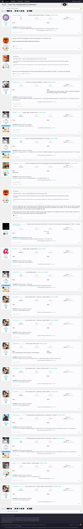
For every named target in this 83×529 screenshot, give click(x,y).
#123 (79, 75)
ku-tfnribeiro (15, 163)
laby (13, 132)
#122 (79, 48)
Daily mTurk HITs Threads (11, 6)
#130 (79, 265)
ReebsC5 (6, 255)
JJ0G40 (6, 422)
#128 (79, 217)
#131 (79, 289)
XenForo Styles (33, 524)
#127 (79, 184)
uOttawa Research (16, 15)
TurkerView (54, 30)
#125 (79, 132)
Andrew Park (15, 138)
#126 (79, 157)
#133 (79, 337)
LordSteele (5, 170)
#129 (79, 242)
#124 (79, 106)
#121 (79, 32)
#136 (79, 408)
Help (75, 524)
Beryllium (71, 524)
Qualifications (15, 28)
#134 (79, 362)
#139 (79, 480)
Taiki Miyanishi (15, 343)
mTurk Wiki (20, 1)
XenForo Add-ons (26, 524)
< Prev (8, 10)
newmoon (6, 231)
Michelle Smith (6, 470)
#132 (79, 314)
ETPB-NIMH (15, 272)
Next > (30, 10)
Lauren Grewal (15, 415)
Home (2, 1)
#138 (79, 455)
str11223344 (15, 297)
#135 (79, 385)
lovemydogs (6, 89)
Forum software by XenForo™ (12, 524)
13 (27, 10)
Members (13, 1)
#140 (79, 503)
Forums (7, 1)
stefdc (5, 303)
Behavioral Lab (15, 82)
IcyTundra (23, 6)
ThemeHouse (19, 526)
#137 (79, 432)
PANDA (56, 15)
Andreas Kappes (16, 224)
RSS (80, 524)
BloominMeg (6, 45)
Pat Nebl (14, 112)
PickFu (13, 463)
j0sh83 (6, 62)
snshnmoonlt (6, 22)
